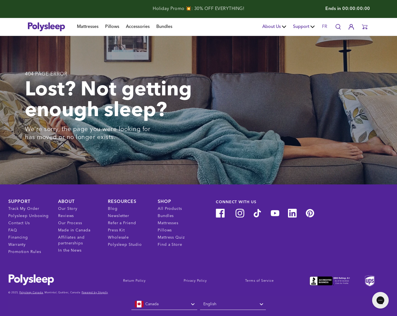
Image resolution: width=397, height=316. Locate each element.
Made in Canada (74, 230)
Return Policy (134, 281)
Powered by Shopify (95, 292)
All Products (170, 209)
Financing (18, 237)
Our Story (67, 209)
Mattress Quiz (171, 237)
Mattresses (87, 27)
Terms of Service (259, 281)
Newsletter (118, 216)
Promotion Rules (24, 252)
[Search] (338, 26)
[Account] (351, 26)
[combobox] (164, 304)
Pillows (112, 27)
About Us (274, 27)
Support (304, 27)
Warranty (17, 245)
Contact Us (19, 223)
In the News (70, 250)
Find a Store (170, 245)
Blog (113, 209)
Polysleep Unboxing (28, 216)
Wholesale (118, 237)
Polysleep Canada (31, 292)
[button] (364, 26)
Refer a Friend (122, 223)
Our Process (70, 223)
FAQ (12, 230)
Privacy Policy (195, 281)
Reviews (66, 216)
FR (324, 27)
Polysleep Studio (125, 245)
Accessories (138, 27)
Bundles (164, 27)
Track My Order (23, 209)
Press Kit (116, 230)
